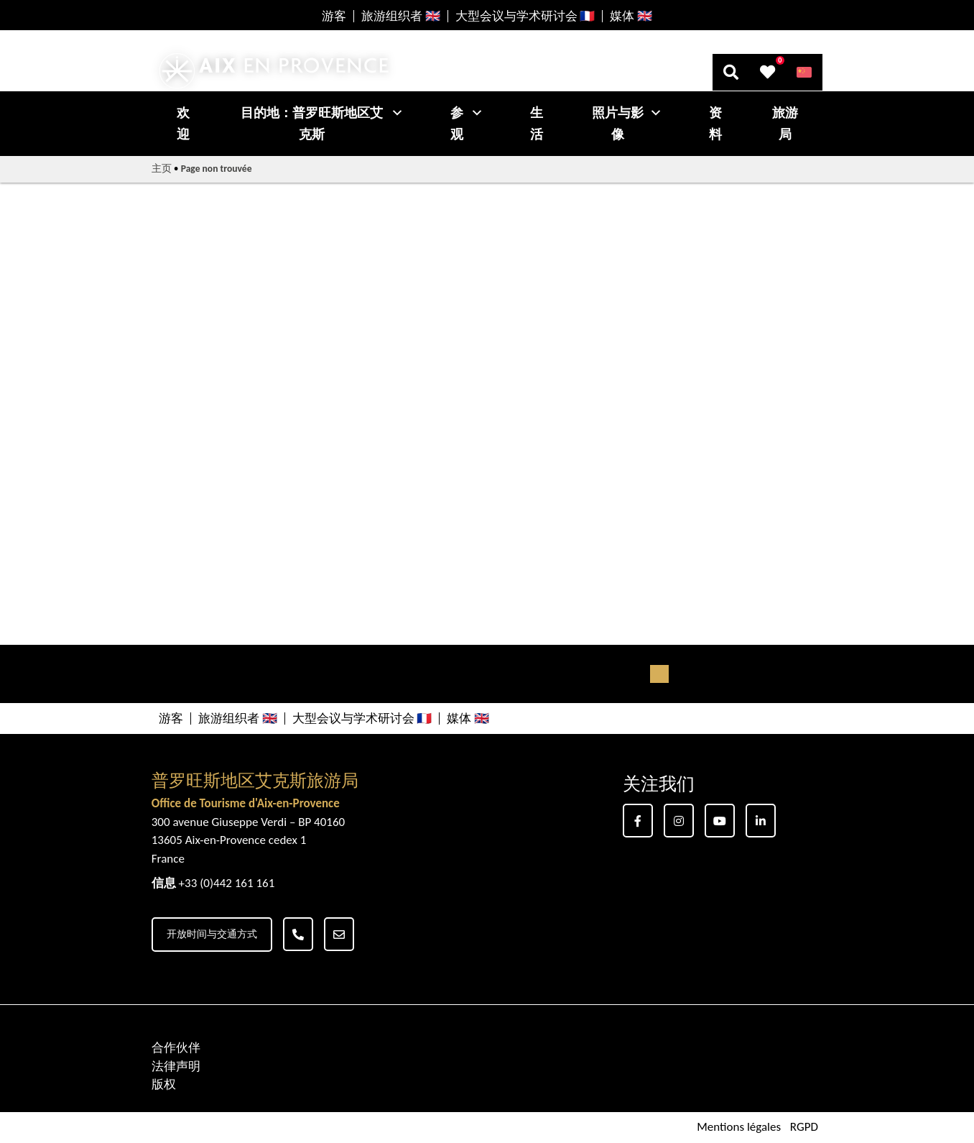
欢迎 (183, 123)
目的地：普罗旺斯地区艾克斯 (322, 123)
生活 (536, 123)
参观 (466, 123)
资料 (715, 123)
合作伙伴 (176, 1047)
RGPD (804, 1127)
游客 (334, 16)
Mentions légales (739, 1127)
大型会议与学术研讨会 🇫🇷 (525, 16)
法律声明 (176, 1066)
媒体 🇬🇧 (631, 16)
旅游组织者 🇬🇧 (400, 16)
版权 (164, 1084)
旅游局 (785, 123)
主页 (162, 168)
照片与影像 (627, 123)
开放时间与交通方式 (212, 934)
